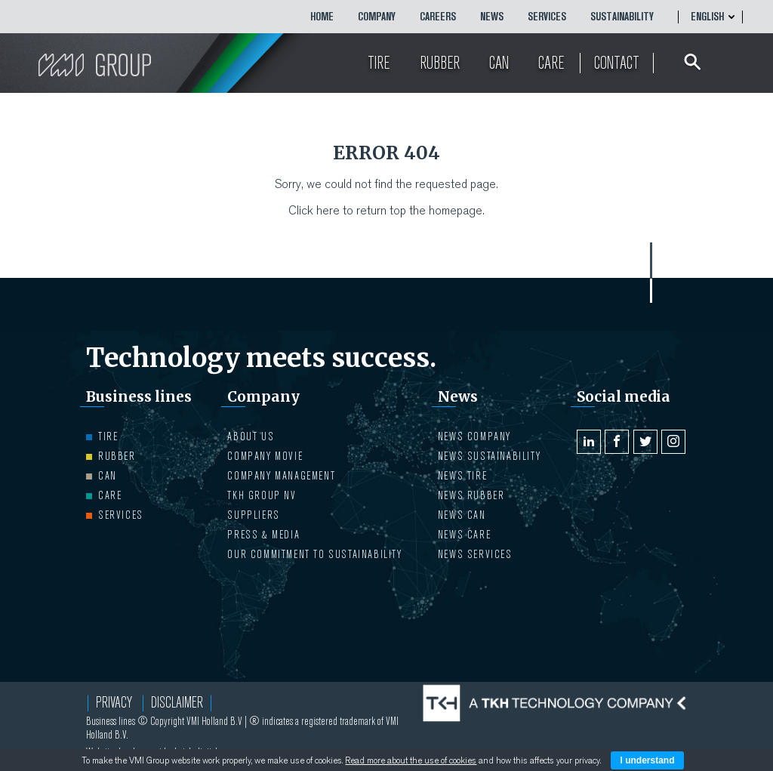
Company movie (265, 456)
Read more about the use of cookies (410, 760)
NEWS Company (474, 436)
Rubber (111, 456)
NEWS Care (464, 534)
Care (104, 495)
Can (101, 476)
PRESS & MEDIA (263, 534)
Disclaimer (177, 702)
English (707, 17)
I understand (647, 760)
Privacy (114, 702)
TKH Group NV (261, 495)
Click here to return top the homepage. (386, 210)
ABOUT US (250, 436)
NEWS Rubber (471, 495)
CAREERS (438, 17)
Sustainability (622, 17)
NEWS (492, 17)
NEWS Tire (462, 476)
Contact (616, 63)
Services (547, 17)
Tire (102, 436)
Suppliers (253, 515)
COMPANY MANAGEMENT (281, 476)
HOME (322, 17)
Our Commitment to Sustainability (314, 554)
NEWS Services (475, 554)
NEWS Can (462, 515)
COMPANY (377, 17)
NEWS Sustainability (489, 456)
